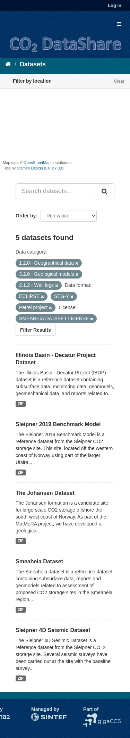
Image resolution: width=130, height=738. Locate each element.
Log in (114, 5)
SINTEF (40, 717)
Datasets (33, 64)
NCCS (90, 717)
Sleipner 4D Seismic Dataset (53, 630)
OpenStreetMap (37, 162)
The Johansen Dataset (45, 493)
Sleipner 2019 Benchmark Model (58, 424)
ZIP (20, 403)
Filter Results (35, 330)
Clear (119, 81)
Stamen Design (30, 168)
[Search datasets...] (56, 191)
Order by (26, 215)
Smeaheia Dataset (39, 561)
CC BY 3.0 (54, 168)
